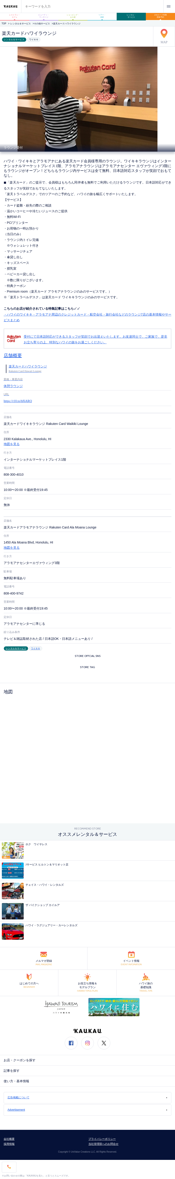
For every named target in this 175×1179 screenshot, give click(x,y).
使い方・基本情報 (16, 1081)
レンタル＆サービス (20, 23)
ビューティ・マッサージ (43, 16)
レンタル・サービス (131, 16)
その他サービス (42, 23)
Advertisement (87, 1109)
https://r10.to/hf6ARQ (18, 401)
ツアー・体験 (102, 16)
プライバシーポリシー (102, 1139)
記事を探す (12, 1070)
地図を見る (12, 444)
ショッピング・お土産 (73, 16)
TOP (4, 23)
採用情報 (9, 1144)
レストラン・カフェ (14, 16)
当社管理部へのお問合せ (103, 1144)
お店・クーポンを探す (20, 1060)
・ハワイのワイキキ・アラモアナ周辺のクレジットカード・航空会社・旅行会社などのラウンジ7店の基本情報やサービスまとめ (87, 331)
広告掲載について (87, 1097)
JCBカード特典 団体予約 (161, 16)
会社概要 (9, 1139)
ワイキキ (33, 39)
